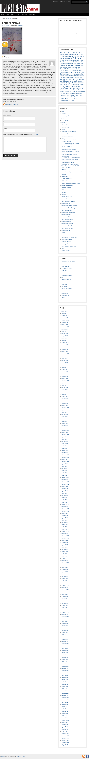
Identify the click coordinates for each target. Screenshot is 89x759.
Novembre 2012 (65, 673)
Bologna (76, 58)
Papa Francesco (71, 86)
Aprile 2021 (64, 446)
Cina (61, 62)
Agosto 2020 (65, 464)
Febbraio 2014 (65, 639)
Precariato (64, 235)
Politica (62, 90)
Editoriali (17, 14)
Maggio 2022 (65, 416)
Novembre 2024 (65, 349)
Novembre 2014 (65, 619)
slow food (74, 93)
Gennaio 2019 (65, 506)
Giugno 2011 (65, 711)
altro (63, 111)
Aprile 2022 (64, 419)
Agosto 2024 (65, 356)
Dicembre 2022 (65, 401)
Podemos (80, 88)
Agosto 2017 (65, 544)
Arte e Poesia (65, 120)
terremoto (63, 97)
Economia (64, 169)
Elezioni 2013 (72, 67)
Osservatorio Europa (66, 210)
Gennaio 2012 (65, 695)
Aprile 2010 (64, 731)
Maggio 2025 (65, 335)
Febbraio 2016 (65, 585)
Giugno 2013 (65, 657)
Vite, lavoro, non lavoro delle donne (70, 164)
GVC (63, 277)
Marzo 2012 (64, 691)
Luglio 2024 (64, 358)
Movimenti (64, 194)
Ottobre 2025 (65, 324)
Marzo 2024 (64, 367)
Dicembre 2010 (65, 720)
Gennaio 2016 (65, 587)
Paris (66, 88)
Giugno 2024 (65, 360)
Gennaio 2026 (65, 318)
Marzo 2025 (64, 340)
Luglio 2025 (64, 331)
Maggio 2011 (65, 713)
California (73, 60)
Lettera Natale (11, 23)
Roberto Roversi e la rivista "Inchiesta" (71, 161)
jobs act (76, 76)
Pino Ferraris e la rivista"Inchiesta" (70, 159)
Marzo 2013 (64, 664)
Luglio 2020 (64, 466)
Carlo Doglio (79, 60)
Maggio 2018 (65, 524)
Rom (69, 92)
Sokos (63, 297)
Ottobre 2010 (65, 722)
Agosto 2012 (65, 679)
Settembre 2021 (65, 434)
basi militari (80, 56)
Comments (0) (20, 25)
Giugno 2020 (65, 468)
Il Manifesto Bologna (66, 279)
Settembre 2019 (65, 488)
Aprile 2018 (64, 527)
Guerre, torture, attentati (67, 185)
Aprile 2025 (64, 338)
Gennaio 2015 (65, 614)
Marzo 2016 (64, 583)
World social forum (66, 167)
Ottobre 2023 (65, 378)
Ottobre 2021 (65, 432)
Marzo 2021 (64, 448)
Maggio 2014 (65, 632)
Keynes (81, 76)
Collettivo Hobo (79, 62)
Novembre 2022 (65, 403)
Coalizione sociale (68, 62)
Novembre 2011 (65, 700)
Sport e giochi (65, 244)
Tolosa (75, 97)
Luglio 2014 (64, 628)
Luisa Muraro (69, 81)
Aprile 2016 (64, 580)
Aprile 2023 (64, 392)
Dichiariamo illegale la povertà (69, 131)
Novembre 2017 (65, 538)
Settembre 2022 (65, 407)
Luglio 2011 (64, 709)
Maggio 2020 (65, 470)
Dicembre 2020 (65, 455)
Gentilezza (72, 70)
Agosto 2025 (65, 329)
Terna (80, 95)
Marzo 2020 (64, 475)
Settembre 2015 (65, 596)
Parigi (62, 88)
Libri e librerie (65, 190)
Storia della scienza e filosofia (69, 246)
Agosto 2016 (65, 571)
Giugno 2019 (65, 495)
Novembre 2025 (65, 322)
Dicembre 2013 (65, 643)
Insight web (64, 286)
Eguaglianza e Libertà (67, 268)
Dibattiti (7, 14)
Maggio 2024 (65, 362)
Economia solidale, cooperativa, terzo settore (72, 172)
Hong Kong (77, 74)
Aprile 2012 (64, 688)
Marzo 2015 (64, 610)
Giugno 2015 (65, 603)
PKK (75, 88)
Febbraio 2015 (65, 612)
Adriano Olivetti (72, 53)
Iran (72, 76)
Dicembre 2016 (65, 562)
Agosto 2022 (65, 410)
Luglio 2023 (64, 385)
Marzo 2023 (64, 394)
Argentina (73, 54)
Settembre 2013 (65, 650)
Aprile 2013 (64, 661)
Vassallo (62, 100)
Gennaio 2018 (65, 533)
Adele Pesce (64, 53)
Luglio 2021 (64, 439)
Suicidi (72, 95)
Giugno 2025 (65, 333)
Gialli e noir (64, 181)
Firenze (80, 69)
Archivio (63, 118)
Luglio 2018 (64, 520)
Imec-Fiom (64, 284)
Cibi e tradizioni (65, 124)
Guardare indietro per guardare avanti (71, 183)
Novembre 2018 (65, 511)
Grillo (62, 74)
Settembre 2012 (65, 677)
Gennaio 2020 (65, 479)
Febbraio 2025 (65, 342)
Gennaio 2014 (65, 641)
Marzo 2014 (64, 637)
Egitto (65, 67)
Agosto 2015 (65, 598)
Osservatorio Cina (66, 203)
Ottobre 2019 (65, 486)
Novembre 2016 (65, 565)
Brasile (62, 60)
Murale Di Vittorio (69, 84)
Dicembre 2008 (65, 740)
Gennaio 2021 (65, 452)
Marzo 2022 (64, 421)
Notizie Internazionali (67, 291)
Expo (73, 69)
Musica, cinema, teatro (67, 196)
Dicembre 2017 (65, 536)
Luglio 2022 (64, 412)
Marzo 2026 (64, 313)
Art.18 (78, 54)
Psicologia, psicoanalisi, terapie (69, 237)
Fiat (76, 69)
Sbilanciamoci (65, 293)
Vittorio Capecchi (5, 25)
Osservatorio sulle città (67, 228)
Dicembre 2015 (65, 589)
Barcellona (68, 56)
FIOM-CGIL (64, 270)
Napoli (77, 84)
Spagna (79, 93)
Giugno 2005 (65, 745)
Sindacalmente (65, 295)
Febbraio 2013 (65, 666)
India (61, 76)
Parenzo (79, 86)
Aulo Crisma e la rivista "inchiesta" (70, 140)
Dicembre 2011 (65, 697)
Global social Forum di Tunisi (75, 72)
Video (12, 14)
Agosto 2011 (65, 706)
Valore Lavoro (65, 300)
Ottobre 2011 (65, 702)
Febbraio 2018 (65, 531)
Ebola (62, 67)
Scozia (78, 92)
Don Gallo (68, 65)
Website (5, 128)
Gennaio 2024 (65, 371)
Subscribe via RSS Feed (11, 104)
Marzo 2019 (64, 502)
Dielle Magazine (65, 266)
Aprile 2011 (64, 715)
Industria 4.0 (67, 76)
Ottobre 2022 (65, 405)
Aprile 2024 (64, 365)
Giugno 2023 (65, 387)
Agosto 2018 (65, 518)
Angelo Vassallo (65, 54)
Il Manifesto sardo (66, 282)
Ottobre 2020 (65, 459)
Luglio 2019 (64, 493)
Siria (69, 93)
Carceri (63, 122)
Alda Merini (81, 53)
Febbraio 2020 (65, 477)
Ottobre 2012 (65, 675)
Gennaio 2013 (65, 668)
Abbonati (62, 1)
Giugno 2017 (65, 549)
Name (7, 115)
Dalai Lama (80, 63)
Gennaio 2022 (65, 425)
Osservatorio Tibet (33, 14)
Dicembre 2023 (65, 374)
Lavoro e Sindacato (66, 187)
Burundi (67, 60)
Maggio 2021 (65, 443)
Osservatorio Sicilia (66, 221)
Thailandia (69, 97)
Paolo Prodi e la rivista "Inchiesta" (70, 154)
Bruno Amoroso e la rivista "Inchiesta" (71, 143)
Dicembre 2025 (65, 320)
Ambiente (64, 113)
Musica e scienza (66, 153)
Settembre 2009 (65, 738)
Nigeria (82, 84)
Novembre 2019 (65, 484)
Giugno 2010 (65, 729)
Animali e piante (65, 116)
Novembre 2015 (65, 592)
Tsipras (63, 98)
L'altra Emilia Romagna (67, 77)
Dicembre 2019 (65, 482)
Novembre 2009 (65, 736)
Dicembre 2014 (65, 616)
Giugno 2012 (65, 684)
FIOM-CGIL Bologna (66, 273)
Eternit (69, 69)
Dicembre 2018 (65, 509)
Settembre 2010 (65, 724)
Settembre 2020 (65, 461)
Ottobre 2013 (65, 648)
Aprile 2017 (64, 553)
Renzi (66, 92)
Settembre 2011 (65, 704)
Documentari (65, 133)
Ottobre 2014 (65, 621)
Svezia (76, 95)
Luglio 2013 (64, 655)
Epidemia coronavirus (67, 148)
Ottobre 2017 (65, 540)
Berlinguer (69, 58)
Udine (78, 99)
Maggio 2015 (65, 605)
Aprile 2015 (64, 607)
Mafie (76, 81)
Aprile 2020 (64, 473)
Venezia (67, 100)
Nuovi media (65, 199)
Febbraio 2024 (65, 369)
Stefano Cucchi (64, 95)
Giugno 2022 (65, 414)
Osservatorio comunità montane (69, 205)
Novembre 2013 (65, 646)
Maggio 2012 (65, 686)
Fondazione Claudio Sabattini (69, 149)
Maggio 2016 (65, 578)
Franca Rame (64, 70)
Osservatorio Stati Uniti (67, 223)
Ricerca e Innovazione (67, 239)
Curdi (74, 63)
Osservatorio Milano (66, 214)
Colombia (63, 63)
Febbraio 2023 (65, 396)
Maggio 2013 (65, 659)
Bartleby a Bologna (66, 141)
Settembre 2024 (65, 353)
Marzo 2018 (64, 529)
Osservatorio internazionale (68, 212)
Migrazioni (64, 192)
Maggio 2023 (65, 389)
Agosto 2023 (65, 383)
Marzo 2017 (64, 556)
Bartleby (73, 56)
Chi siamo (56, 1)
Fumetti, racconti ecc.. (67, 178)
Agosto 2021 (65, 437)
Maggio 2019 (65, 497)
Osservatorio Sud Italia (67, 226)
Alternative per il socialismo (68, 261)
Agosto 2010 (65, 727)
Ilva (82, 74)
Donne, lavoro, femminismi (68, 136)
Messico (74, 83)
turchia (74, 99)
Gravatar (36, 134)
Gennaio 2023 (65, 398)
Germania (78, 70)
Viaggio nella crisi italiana (68, 162)
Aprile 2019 (64, 500)
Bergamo (63, 58)
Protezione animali (70, 90)
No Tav (62, 86)
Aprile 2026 (64, 311)
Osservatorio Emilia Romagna (69, 208)
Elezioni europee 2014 (67, 144)
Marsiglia (68, 83)
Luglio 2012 (64, 682)
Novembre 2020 (65, 457)
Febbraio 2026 (65, 315)
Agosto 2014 (65, 625)
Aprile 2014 (64, 634)
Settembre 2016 (65, 569)
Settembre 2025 (65, 326)
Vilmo (72, 100)
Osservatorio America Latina (68, 201)
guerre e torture (68, 74)
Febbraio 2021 (65, 450)
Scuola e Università (66, 241)
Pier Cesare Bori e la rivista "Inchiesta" (71, 157)
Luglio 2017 (64, 547)
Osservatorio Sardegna (67, 219)
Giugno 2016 (65, 576)
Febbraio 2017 (65, 558)
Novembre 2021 (65, 430)
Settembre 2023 (65, 380)
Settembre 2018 (65, 515)
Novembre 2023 (65, 376)
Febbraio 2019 (65, 504)
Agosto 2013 (65, 652)
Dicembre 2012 (65, 670)
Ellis (65, 69)
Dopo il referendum (77, 65)
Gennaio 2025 (65, 344)
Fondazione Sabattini (67, 275)
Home (9, 18)
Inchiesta (3, 756)
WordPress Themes (21, 756)
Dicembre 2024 (65, 347)
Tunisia (69, 99)
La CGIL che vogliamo (67, 288)
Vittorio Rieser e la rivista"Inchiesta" (70, 165)
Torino (79, 97)
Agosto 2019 (65, 491)
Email (11, 122)
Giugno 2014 (65, 630)
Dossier (2, 14)
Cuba (71, 63)
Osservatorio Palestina (67, 217)
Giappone (63, 72)
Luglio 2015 (64, 601)
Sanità (73, 92)
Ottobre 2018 (65, 513)
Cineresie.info (65, 264)
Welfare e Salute (66, 250)
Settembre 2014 (65, 623)
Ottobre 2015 (65, 594)
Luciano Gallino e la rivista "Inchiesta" (71, 151)
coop (67, 63)
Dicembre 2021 (65, 428)
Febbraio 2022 (65, 423)
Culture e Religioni (66, 127)
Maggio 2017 (65, 551)
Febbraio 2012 (65, 693)
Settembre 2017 (65, 542)
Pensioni (71, 88)
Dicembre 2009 (65, 733)
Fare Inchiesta (24, 14)
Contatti (68, 1)
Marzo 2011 (64, 718)
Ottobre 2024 (65, 351)
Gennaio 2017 (65, 560)
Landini (74, 79)
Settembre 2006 (65, 742)
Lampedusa (67, 79)
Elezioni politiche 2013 (67, 146)
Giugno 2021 (65, 441)
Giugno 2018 (65, 522)
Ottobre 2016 (65, 567)
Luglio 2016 (64, 574)
